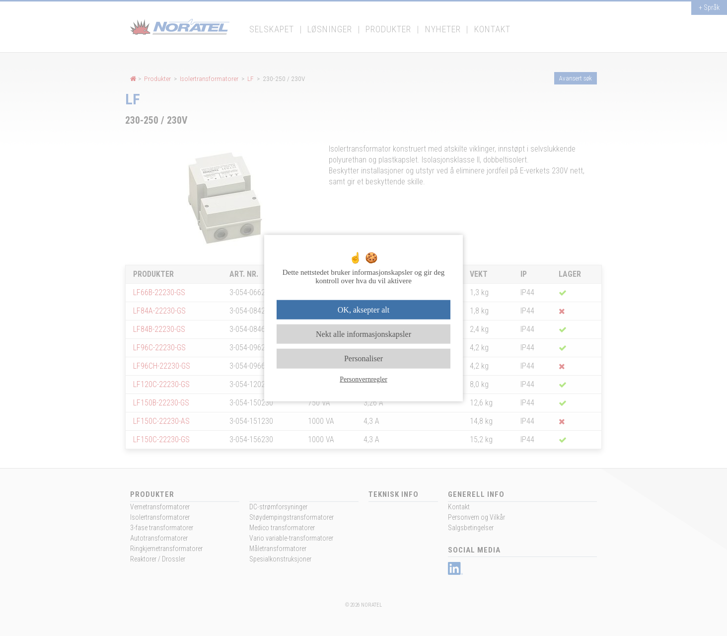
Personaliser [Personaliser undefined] (363, 358)
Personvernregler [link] (363, 379)
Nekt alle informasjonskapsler (363, 334)
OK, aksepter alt (363, 310)
